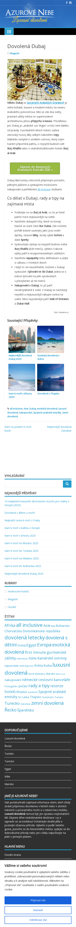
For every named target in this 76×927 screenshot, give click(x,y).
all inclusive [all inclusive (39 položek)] (29, 625)
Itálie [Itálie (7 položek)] (32, 658)
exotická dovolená (47, 408)
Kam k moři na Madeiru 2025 (22, 558)
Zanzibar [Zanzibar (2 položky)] (25, 703)
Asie (26, 408)
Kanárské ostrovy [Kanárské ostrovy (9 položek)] (52, 658)
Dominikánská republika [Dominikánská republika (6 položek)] (41, 631)
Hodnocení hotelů (18, 591)
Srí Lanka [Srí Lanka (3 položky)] (23, 697)
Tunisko (9, 753)
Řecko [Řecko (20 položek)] (11, 710)
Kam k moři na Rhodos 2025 (21, 543)
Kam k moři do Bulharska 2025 (23, 566)
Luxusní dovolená (15, 738)
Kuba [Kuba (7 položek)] (48, 665)
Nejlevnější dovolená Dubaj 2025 (24, 573)
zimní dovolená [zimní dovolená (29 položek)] (47, 703)
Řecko (8, 746)
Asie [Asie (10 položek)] (46, 625)
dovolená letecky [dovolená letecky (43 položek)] (25, 637)
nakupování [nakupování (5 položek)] (13, 680)
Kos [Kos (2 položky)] (31, 665)
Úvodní (12, 607)
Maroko (9, 784)
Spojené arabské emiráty (47, 412)
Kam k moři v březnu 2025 (20, 535)
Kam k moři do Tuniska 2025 (21, 551)
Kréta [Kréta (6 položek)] (38, 665)
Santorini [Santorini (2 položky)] (33, 692)
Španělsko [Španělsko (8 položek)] (25, 710)
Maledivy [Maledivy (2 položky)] (40, 673)
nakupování (25, 412)
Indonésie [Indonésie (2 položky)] (22, 658)
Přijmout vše (38, 900)
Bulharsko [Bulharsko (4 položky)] (63, 626)
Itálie (7, 776)
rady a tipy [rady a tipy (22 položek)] (39, 685)
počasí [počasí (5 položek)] (23, 686)
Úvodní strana (13, 854)
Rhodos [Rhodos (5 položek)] (21, 692)
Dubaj (32, 408)
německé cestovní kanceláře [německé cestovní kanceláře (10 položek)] (46, 679)
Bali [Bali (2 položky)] (53, 626)
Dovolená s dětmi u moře (20, 512)
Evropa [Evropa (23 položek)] (44, 645)
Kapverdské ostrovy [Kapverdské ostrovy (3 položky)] (17, 665)
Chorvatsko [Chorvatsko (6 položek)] (13, 631)
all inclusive (44, 189)
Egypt (8, 769)
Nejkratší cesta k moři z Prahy (22, 520)
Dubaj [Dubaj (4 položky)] (21, 645)
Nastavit (38, 910)
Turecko (9, 761)
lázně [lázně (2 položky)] (31, 673)
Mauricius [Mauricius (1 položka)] (60, 674)
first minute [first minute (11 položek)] (35, 652)
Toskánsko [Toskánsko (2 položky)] (48, 697)
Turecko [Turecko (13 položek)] (12, 703)
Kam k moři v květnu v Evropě (22, 528)
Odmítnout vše (38, 920)
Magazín (14, 53)
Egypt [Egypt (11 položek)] (31, 644)
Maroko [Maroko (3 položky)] (50, 673)
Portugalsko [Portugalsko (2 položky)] (11, 686)
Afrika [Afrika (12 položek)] (10, 625)
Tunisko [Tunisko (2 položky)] (59, 697)
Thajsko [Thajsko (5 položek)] (35, 697)
